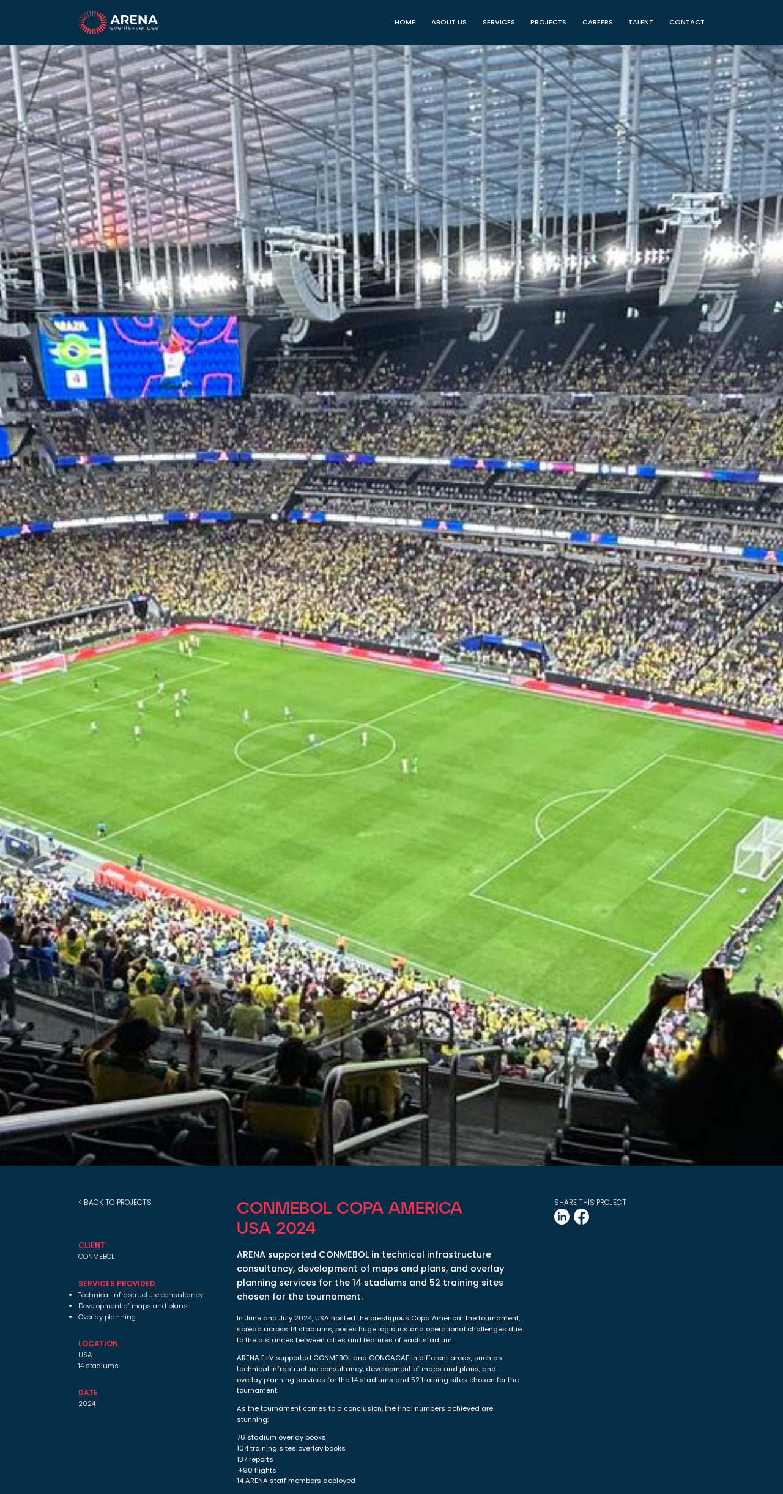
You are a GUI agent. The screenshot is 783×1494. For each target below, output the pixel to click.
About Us (449, 22)
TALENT (640, 22)
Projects (548, 22)
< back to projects (115, 1202)
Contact (687, 22)
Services (499, 22)
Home (405, 22)
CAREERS (597, 22)
